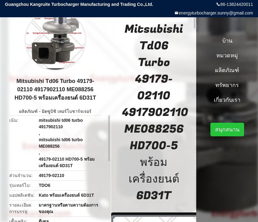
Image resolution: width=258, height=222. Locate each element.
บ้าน (227, 41)
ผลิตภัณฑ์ (28, 111)
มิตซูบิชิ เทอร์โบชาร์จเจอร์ (66, 111)
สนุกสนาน (227, 129)
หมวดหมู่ (227, 55)
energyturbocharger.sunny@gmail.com (216, 12)
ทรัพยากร (227, 85)
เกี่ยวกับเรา (227, 100)
